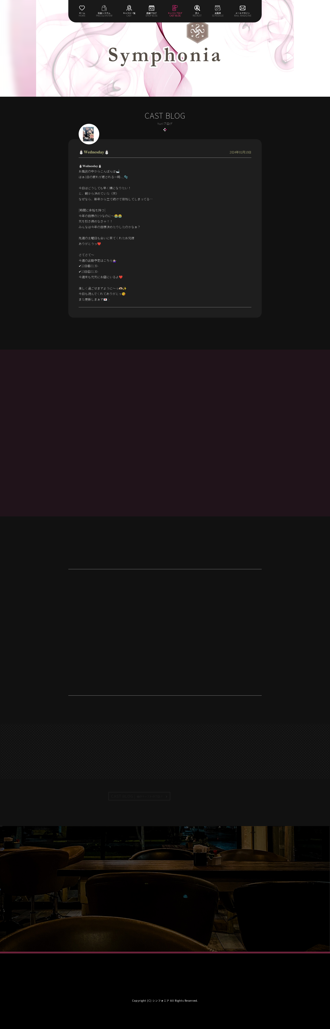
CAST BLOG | (137, 796)
